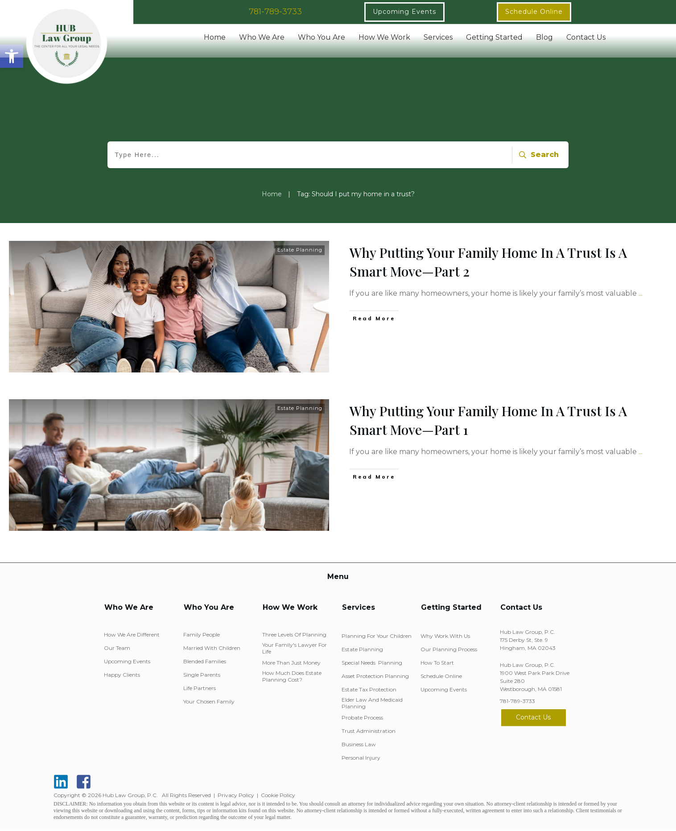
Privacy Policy (236, 795)
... (641, 293)
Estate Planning (299, 250)
